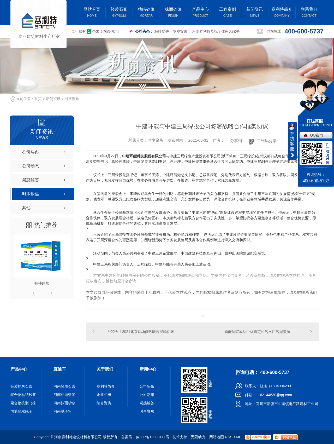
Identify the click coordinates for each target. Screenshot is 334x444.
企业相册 (104, 395)
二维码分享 (267, 141)
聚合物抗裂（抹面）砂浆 (26, 403)
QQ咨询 (316, 135)
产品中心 (200, 13)
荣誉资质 (104, 403)
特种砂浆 (41, 283)
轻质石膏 (119, 13)
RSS (228, 437)
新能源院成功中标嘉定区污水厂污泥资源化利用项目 (266, 332)
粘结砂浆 (146, 13)
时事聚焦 (72, 99)
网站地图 (216, 437)
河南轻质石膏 (64, 386)
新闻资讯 (254, 13)
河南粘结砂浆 (64, 395)
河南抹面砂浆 (64, 403)
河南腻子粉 (62, 411)
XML (237, 437)
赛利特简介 (281, 13)
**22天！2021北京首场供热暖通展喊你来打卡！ (144, 332)
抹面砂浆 (173, 13)
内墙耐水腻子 (21, 411)
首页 (38, 99)
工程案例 (227, 13)
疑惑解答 (147, 403)
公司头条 (147, 386)
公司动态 (147, 395)
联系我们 (309, 13)
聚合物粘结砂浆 (23, 395)
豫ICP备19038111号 (152, 437)
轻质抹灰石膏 (21, 386)
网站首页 (91, 13)
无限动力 (198, 437)
